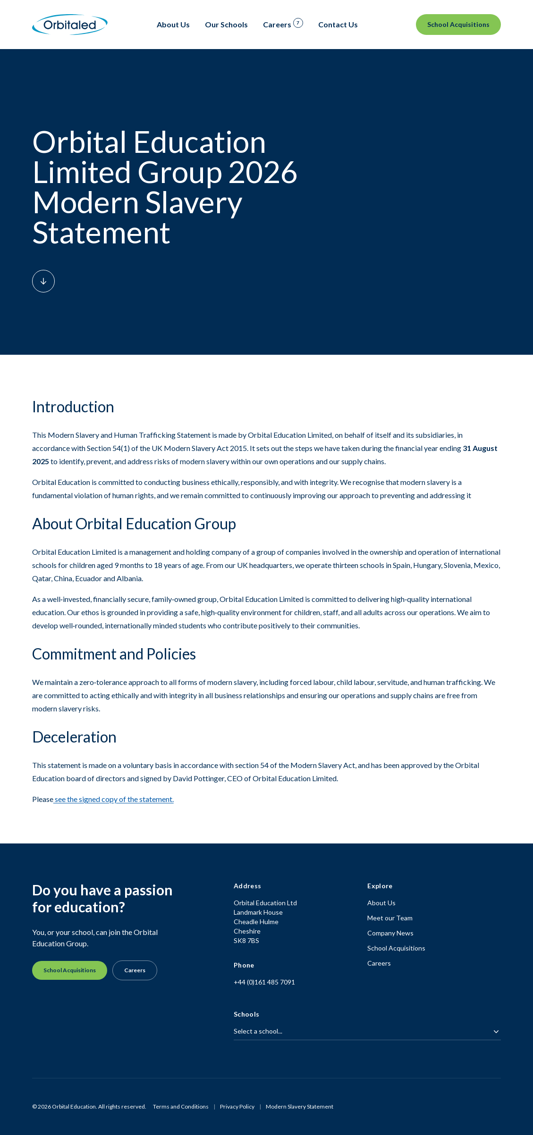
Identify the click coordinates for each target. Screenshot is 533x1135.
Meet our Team (390, 918)
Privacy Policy (237, 1106)
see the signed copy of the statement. (113, 798)
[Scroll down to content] (43, 281)
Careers (134, 970)
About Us (381, 903)
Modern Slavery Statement (299, 1106)
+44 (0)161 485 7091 (264, 982)
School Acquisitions (458, 24)
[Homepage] (70, 24)
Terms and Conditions (181, 1106)
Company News (390, 933)
